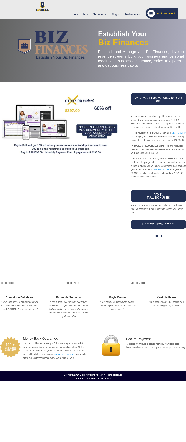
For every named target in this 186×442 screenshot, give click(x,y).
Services (98, 14)
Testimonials (132, 14)
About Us (79, 14)
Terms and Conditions (64, 354)
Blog (114, 14)
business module (161, 169)
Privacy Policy (104, 378)
